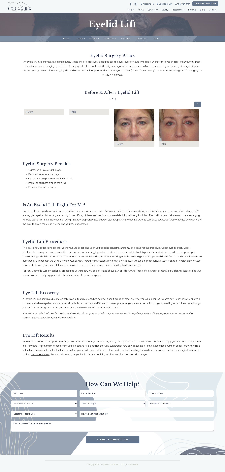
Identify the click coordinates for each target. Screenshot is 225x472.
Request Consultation (205, 3)
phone (175, 4)
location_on (157, 4)
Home (131, 10)
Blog (202, 10)
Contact (212, 10)
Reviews (192, 10)
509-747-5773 (183, 4)
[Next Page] (197, 104)
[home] (19, 9)
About (140, 10)
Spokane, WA (165, 4)
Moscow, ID (148, 4)
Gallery (164, 10)
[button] (152, 9)
